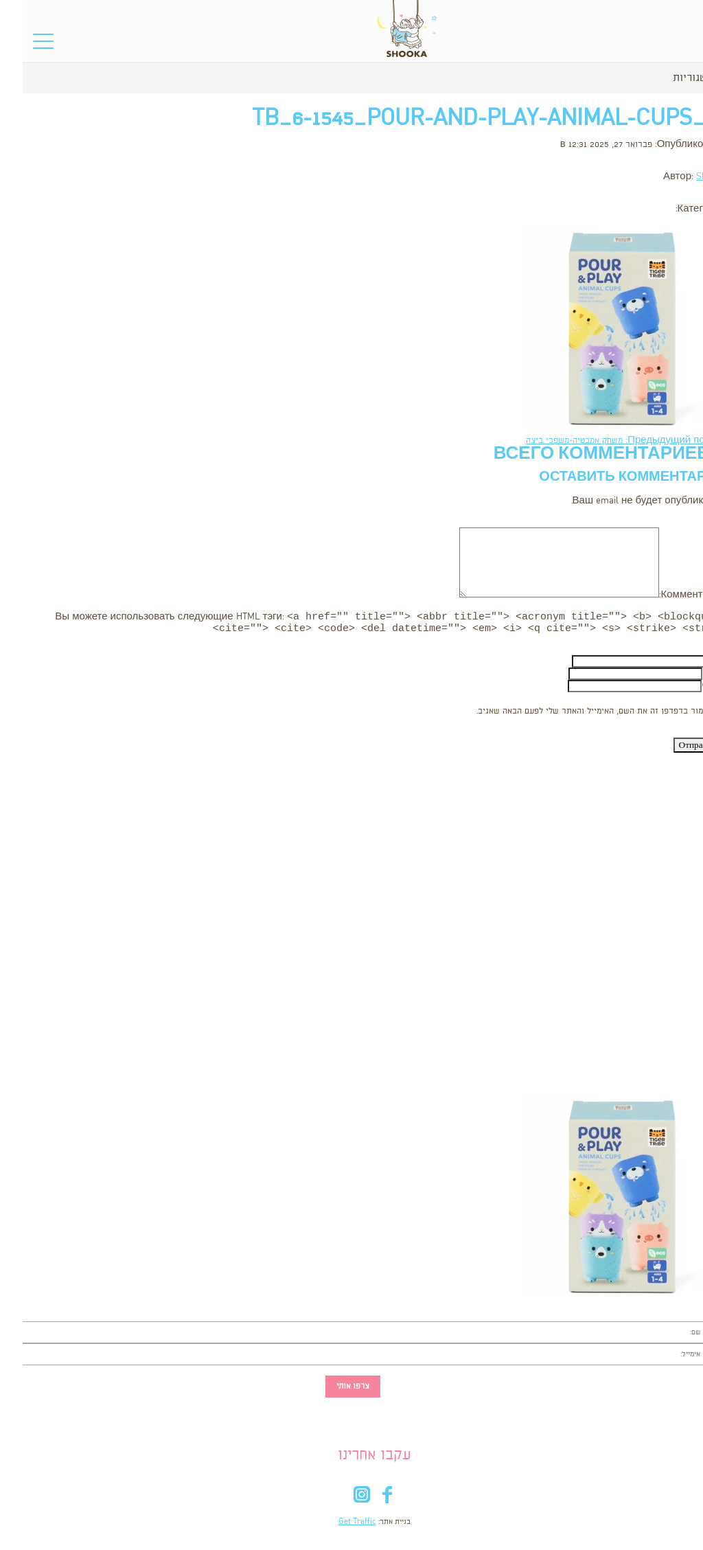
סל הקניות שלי (662, 45)
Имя (693, 664)
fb (364, 1500)
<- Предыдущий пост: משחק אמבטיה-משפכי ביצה (603, 440)
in (338, 1500)
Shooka (688, 177)
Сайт (691, 688)
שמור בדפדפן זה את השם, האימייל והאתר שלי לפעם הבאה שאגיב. (570, 714)
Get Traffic (335, 1524)
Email (691, 676)
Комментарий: (669, 595)
